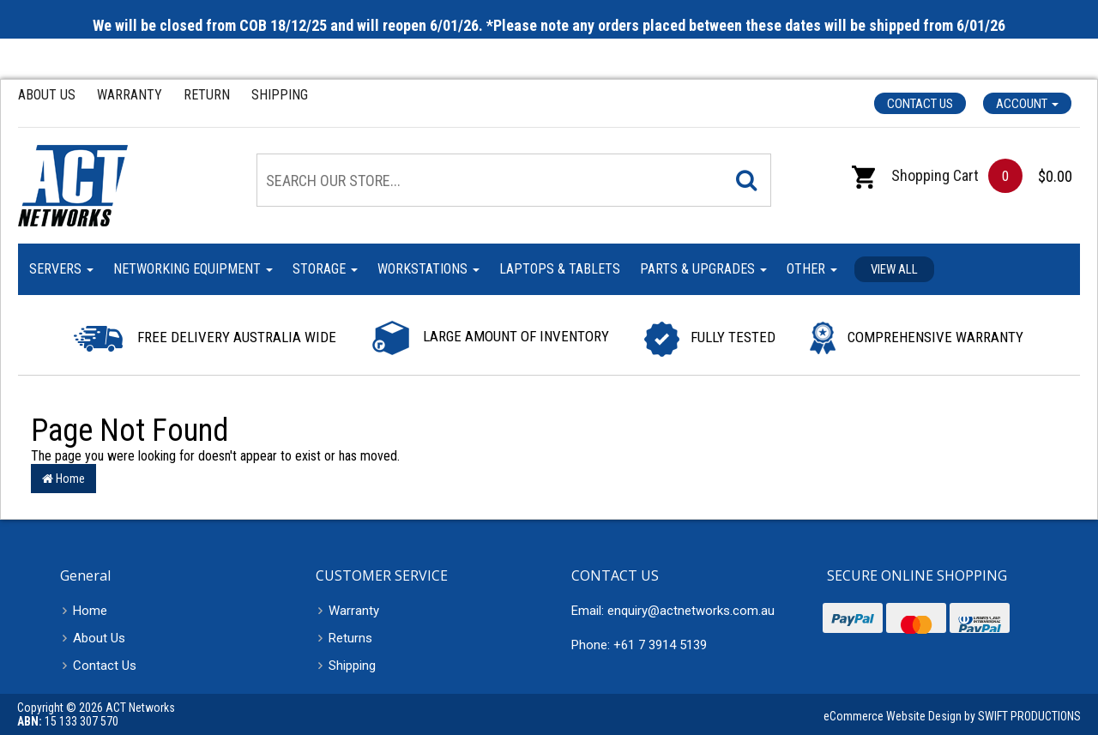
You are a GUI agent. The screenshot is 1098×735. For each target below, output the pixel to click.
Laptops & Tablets (559, 269)
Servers (61, 269)
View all (894, 269)
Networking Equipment (193, 269)
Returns (350, 638)
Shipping (279, 95)
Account (1027, 103)
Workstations (428, 269)
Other (812, 269)
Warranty (129, 95)
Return (207, 95)
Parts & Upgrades (703, 269)
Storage (325, 269)
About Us (46, 95)
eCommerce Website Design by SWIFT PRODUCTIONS (952, 716)
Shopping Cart (915, 175)
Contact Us (920, 103)
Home (63, 478)
